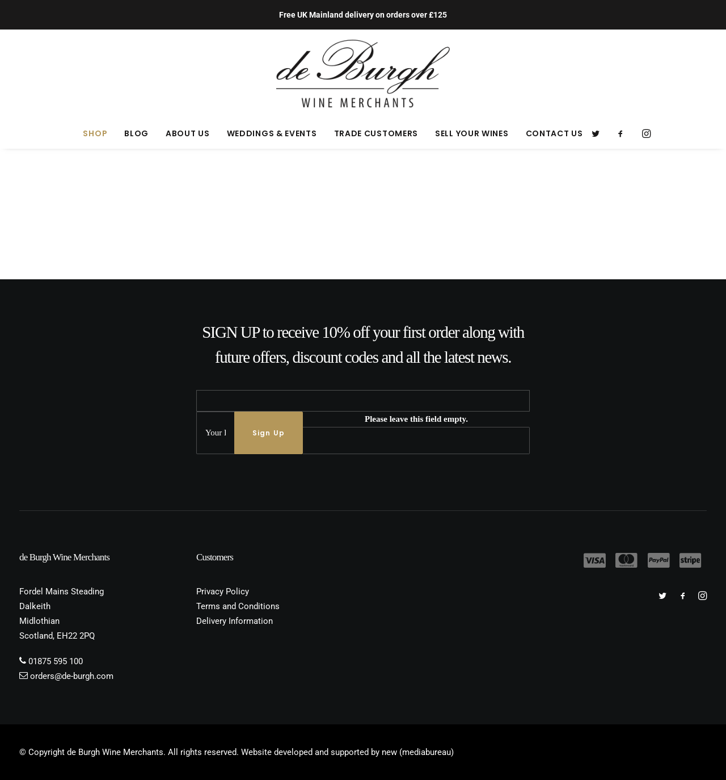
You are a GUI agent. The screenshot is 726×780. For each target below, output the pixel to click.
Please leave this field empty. (416, 418)
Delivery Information (234, 621)
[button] (599, 133)
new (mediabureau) (418, 752)
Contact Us (554, 133)
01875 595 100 (55, 661)
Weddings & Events (272, 133)
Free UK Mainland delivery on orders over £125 (363, 14)
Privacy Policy (222, 591)
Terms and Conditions (238, 606)
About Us (188, 133)
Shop (95, 133)
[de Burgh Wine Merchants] (363, 74)
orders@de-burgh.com (71, 676)
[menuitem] (95, 133)
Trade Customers (376, 133)
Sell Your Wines (472, 133)
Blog (136, 133)
